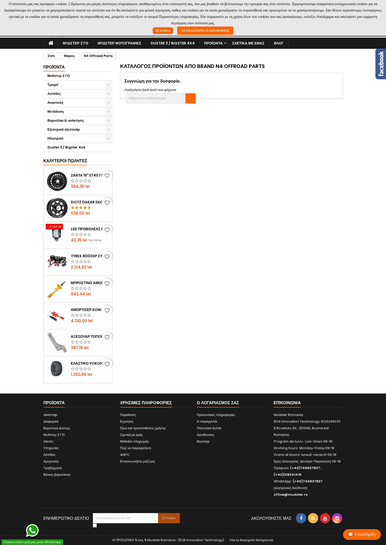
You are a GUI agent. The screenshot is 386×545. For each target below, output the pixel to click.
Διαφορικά (51, 421)
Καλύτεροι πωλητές (65, 161)
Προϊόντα (213, 43)
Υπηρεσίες (51, 448)
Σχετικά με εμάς (248, 43)
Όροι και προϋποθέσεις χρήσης (143, 428)
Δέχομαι (163, 30)
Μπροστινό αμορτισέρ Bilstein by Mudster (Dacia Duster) (90, 283)
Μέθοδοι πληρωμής (134, 441)
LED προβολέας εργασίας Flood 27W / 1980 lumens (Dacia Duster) (90, 229)
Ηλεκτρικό (55, 138)
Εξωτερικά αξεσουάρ (64, 129)
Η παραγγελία (207, 421)
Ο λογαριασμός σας (218, 403)
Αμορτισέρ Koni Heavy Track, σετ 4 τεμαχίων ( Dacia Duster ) (90, 310)
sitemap (50, 414)
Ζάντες (48, 441)
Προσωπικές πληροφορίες (216, 414)
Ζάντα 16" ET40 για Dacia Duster (90, 175)
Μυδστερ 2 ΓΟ (76, 43)
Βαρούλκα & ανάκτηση (66, 120)
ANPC (124, 454)
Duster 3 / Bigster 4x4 (173, 43)
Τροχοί (53, 84)
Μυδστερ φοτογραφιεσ (119, 43)
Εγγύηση (126, 421)
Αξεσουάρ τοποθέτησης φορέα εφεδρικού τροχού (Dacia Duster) (90, 336)
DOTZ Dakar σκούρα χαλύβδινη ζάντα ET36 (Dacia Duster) (90, 202)
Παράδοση (128, 414)
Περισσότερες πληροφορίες (205, 30)
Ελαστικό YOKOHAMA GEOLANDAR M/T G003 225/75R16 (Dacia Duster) (90, 363)
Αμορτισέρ (51, 461)
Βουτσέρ (203, 441)
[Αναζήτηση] (161, 98)
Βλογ (279, 43)
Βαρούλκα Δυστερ (56, 428)
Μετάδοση (56, 111)
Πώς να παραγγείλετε (135, 448)
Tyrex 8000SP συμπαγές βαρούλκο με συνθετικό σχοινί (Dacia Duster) (90, 256)
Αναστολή (55, 102)
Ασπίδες (54, 93)
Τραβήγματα (52, 468)
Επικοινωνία (287, 403)
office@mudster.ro (291, 494)
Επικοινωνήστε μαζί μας (137, 461)
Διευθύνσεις (205, 434)
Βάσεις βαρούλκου (57, 474)
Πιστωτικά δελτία (209, 428)
